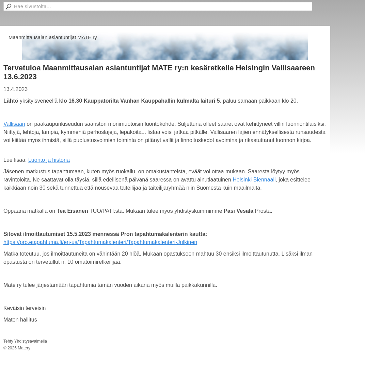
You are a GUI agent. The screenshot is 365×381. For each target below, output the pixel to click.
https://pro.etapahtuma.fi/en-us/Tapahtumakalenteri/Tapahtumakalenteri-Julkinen (100, 242)
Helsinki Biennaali (254, 180)
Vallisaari (14, 124)
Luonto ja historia (49, 160)
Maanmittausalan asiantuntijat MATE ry (53, 37)
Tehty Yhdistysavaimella (25, 341)
